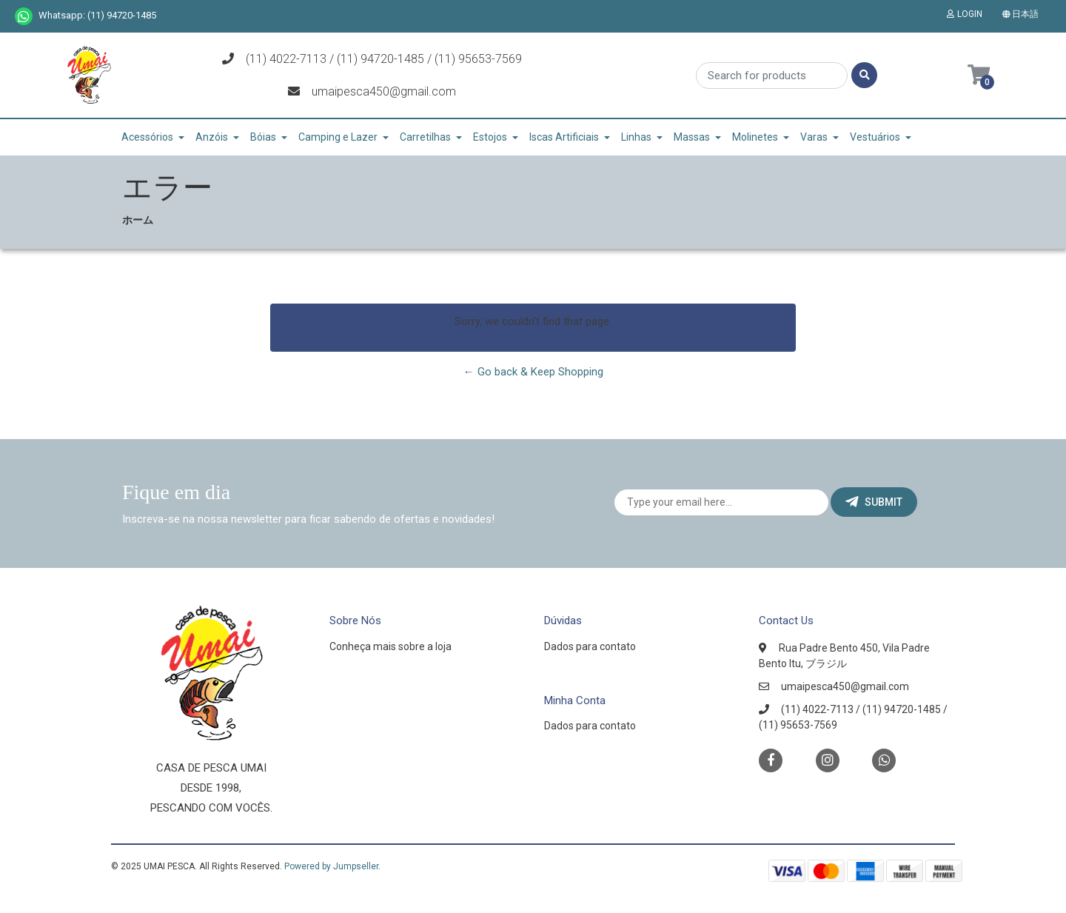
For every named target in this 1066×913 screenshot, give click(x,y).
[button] (1023, 14)
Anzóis (211, 137)
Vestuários (875, 137)
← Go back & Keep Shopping (533, 371)
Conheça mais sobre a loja (390, 646)
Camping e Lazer (338, 137)
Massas (692, 137)
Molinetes (755, 137)
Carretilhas (425, 137)
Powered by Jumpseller (331, 866)
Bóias (263, 137)
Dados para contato (590, 646)
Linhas (636, 137)
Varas (814, 137)
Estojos (490, 137)
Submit (873, 502)
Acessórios (147, 137)
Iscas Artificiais (564, 137)
